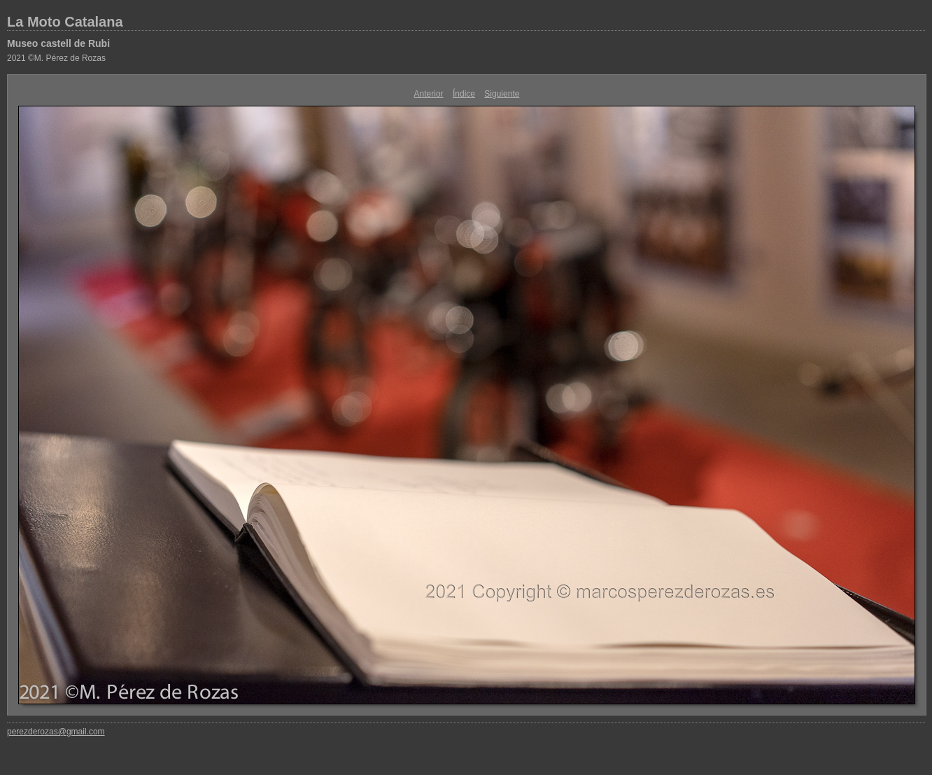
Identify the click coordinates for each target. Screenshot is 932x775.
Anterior (429, 94)
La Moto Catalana (65, 21)
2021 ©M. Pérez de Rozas (56, 58)
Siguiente (501, 94)
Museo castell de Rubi (58, 43)
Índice (464, 94)
